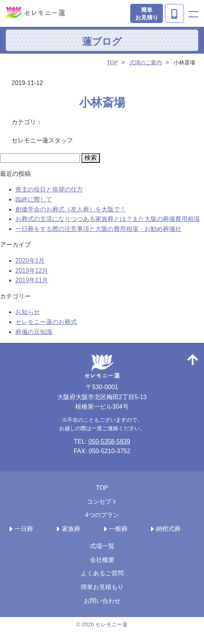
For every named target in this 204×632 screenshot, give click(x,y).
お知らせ (27, 312)
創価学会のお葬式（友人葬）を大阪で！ (70, 209)
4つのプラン (102, 515)
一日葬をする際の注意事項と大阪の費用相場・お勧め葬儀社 (98, 229)
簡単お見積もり (102, 587)
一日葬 (24, 529)
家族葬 (71, 529)
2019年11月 (31, 280)
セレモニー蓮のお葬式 (46, 322)
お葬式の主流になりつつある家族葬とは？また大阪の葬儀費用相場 (107, 219)
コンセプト (102, 501)
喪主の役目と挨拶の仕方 (49, 189)
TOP (112, 62)
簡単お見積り (146, 14)
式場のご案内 (145, 62)
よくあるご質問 (102, 573)
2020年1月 (30, 260)
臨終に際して (33, 199)
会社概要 (102, 560)
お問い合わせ (102, 601)
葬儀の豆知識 (33, 332)
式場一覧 (102, 546)
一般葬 (118, 529)
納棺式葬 (168, 529)
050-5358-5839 (109, 441)
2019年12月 (31, 270)
